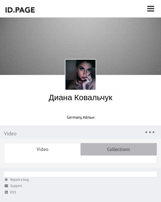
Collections (118, 149)
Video (42, 149)
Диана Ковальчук (80, 97)
